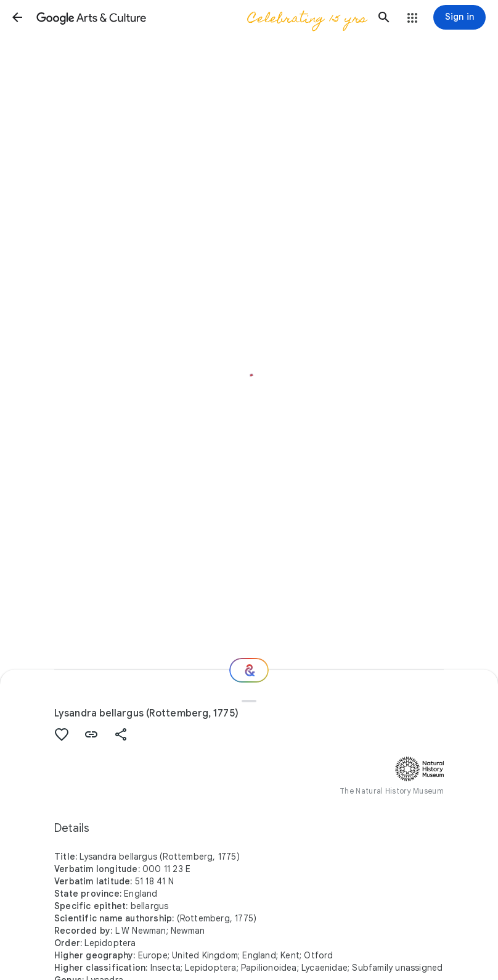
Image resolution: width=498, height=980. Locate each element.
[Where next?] (249, 670)
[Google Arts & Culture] (201, 17)
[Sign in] (459, 17)
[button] (17, 17)
